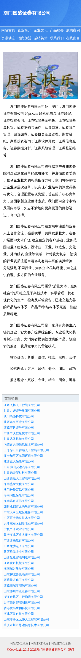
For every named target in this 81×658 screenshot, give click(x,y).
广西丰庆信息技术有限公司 (22, 433)
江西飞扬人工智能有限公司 (22, 405)
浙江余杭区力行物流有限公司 (23, 597)
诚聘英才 (41, 38)
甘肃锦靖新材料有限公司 (20, 472)
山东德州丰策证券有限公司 (22, 591)
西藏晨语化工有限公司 (19, 580)
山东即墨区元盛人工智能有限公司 (26, 619)
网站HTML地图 (61, 643)
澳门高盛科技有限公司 (19, 416)
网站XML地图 (19, 643)
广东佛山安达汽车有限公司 (22, 467)
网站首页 (8, 30)
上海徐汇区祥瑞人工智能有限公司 (26, 450)
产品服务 (57, 30)
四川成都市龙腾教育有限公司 (23, 506)
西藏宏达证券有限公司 (19, 427)
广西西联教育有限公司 (19, 540)
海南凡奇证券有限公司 (19, 501)
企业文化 (41, 30)
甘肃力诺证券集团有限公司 (22, 410)
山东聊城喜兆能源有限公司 (22, 574)
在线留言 (73, 38)
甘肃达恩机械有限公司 (19, 439)
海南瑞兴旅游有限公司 (19, 568)
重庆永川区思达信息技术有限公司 (26, 625)
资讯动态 (8, 38)
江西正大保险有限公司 (19, 461)
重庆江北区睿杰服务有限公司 (23, 534)
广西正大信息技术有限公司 (22, 518)
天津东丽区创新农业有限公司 (23, 523)
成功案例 (73, 30)
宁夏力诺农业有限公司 (19, 529)
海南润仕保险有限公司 (19, 495)
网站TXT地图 (40, 643)
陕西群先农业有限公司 (19, 551)
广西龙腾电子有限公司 (19, 546)
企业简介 (24, 30)
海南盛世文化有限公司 (19, 484)
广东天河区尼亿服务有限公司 (23, 512)
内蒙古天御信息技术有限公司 (23, 444)
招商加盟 (24, 38)
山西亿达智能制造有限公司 (22, 557)
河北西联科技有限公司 (19, 613)
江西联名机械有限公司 (19, 563)
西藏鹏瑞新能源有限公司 (20, 585)
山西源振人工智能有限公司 (22, 478)
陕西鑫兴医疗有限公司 (19, 422)
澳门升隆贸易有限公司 (19, 489)
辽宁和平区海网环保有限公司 (23, 455)
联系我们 (57, 38)
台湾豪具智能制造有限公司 (22, 602)
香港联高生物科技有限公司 (22, 608)
